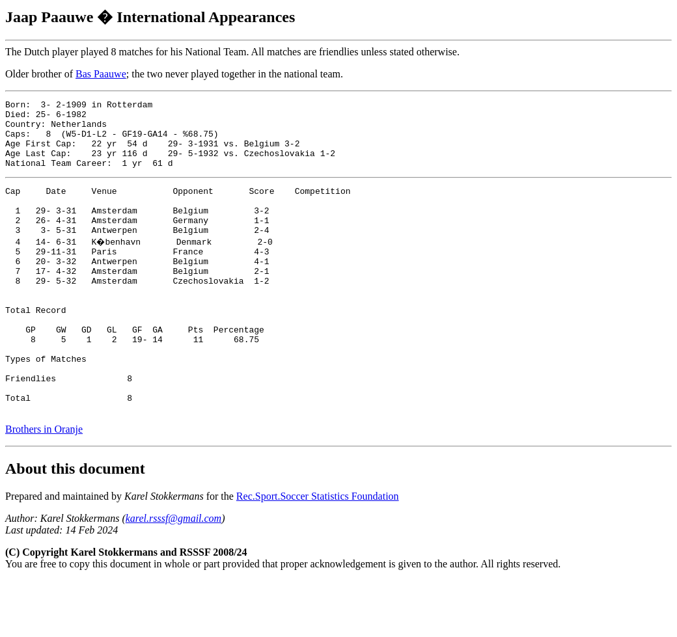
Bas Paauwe (101, 73)
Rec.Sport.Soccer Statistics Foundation (317, 552)
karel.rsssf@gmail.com (173, 574)
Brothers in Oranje (44, 485)
